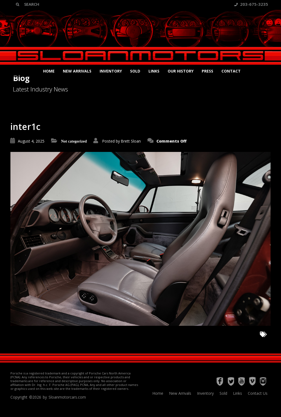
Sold (135, 71)
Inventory (111, 71)
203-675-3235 (251, 4)
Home (49, 71)
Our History (180, 71)
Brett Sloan (131, 141)
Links (153, 71)
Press (207, 71)
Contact (231, 71)
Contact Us (258, 393)
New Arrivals (77, 71)
